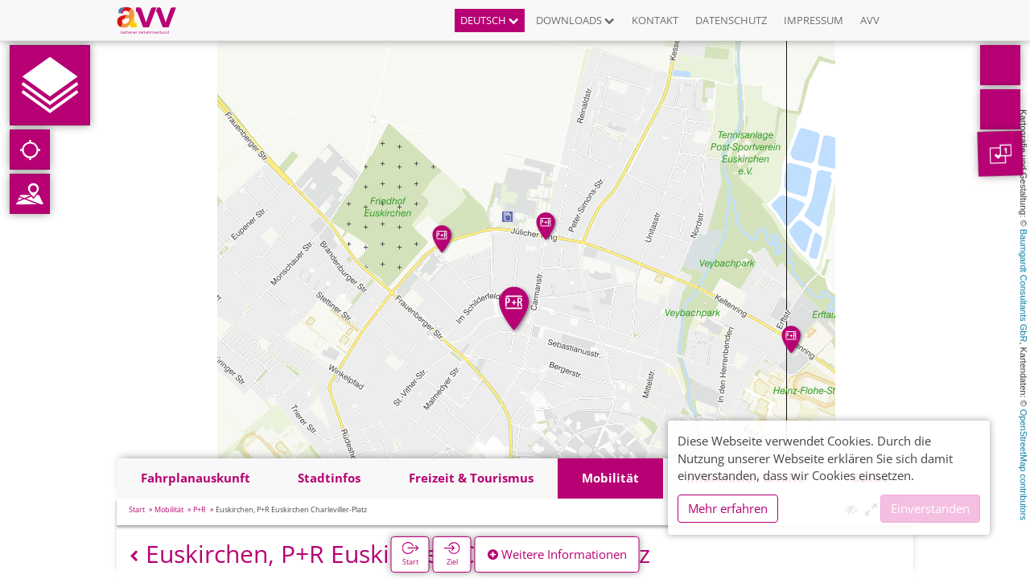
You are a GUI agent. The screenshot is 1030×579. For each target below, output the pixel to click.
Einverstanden (930, 508)
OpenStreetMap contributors (1023, 464)
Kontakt (655, 20)
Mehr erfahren (728, 508)
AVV (870, 20)
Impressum (813, 20)
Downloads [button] (575, 20)
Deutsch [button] (489, 20)
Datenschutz (731, 20)
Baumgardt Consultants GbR (1023, 286)
